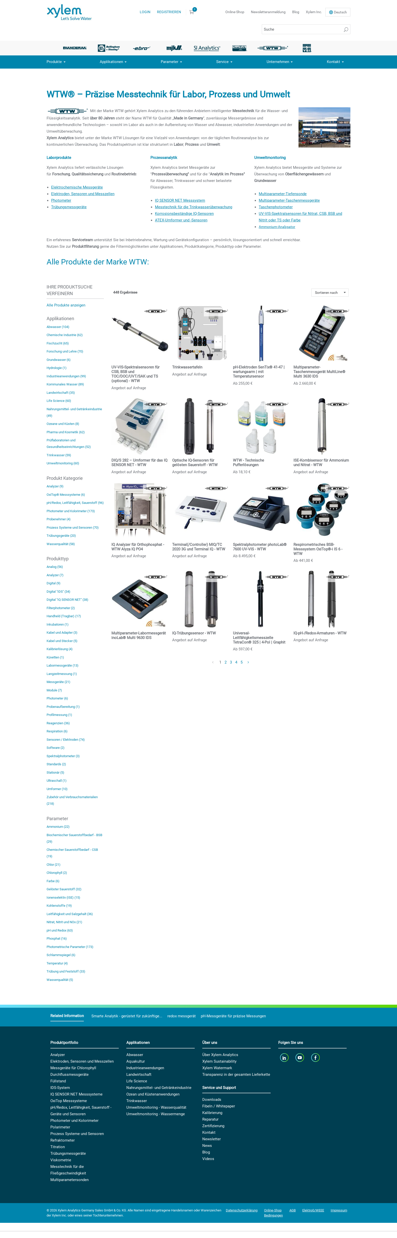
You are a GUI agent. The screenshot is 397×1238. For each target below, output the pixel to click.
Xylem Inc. (314, 12)
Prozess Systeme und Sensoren (77, 1133)
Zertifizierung (213, 1126)
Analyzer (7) (55, 575)
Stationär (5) (55, 772)
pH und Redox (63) (60, 930)
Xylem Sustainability (219, 1061)
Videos (208, 1159)
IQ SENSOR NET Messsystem (180, 200)
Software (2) (56, 748)
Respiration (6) (57, 731)
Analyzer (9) (55, 486)
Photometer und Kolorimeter (74, 1120)
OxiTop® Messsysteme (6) (66, 495)
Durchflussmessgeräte (69, 1074)
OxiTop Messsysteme (68, 1101)
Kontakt (333, 61)
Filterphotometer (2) (61, 608)
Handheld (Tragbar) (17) (64, 616)
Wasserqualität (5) (60, 980)
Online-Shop (234, 12)
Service (222, 61)
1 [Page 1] (220, 662)
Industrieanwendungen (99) (66, 376)
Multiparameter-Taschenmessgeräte (289, 200)
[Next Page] (248, 662)
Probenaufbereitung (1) (63, 707)
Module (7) (54, 690)
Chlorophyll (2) (57, 873)
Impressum (339, 1210)
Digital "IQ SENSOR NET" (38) (67, 600)
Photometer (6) (57, 698)
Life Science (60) (59, 401)
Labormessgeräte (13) (62, 665)
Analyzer (57, 1055)
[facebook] (315, 1058)
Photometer (61, 200)
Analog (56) (55, 567)
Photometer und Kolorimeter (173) (71, 511)
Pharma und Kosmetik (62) (66, 432)
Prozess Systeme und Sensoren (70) (73, 527)
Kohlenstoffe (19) (59, 905)
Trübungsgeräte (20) (61, 536)
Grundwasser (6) (59, 360)
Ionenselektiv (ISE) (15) (63, 897)
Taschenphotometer (276, 207)
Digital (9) (54, 583)
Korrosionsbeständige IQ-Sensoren (184, 213)
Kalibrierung (212, 1112)
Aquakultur (135, 1061)
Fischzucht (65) (58, 343)
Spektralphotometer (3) (63, 756)
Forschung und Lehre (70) (65, 351)
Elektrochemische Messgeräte (77, 187)
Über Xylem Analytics (220, 1055)
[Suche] (306, 29)
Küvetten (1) (55, 657)
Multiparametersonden (69, 1180)
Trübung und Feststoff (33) (66, 971)
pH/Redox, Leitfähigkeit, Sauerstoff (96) (75, 503)
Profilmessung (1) (59, 715)
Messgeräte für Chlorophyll (73, 1068)
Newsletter (211, 1139)
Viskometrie (60, 1160)
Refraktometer (62, 1140)
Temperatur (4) (57, 963)
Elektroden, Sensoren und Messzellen (82, 194)
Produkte (54, 61)
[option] (76, 48)
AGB (292, 1210)
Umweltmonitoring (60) (63, 463)
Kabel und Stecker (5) (62, 641)
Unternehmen (278, 61)
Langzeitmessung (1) (62, 674)
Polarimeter (60, 1127)
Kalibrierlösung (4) (60, 649)
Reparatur (210, 1119)
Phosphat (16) (57, 938)
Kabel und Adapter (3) (62, 632)
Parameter (169, 61)
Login (145, 12)
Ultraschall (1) (57, 780)
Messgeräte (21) (58, 682)
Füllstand (58, 1081)
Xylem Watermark (217, 1068)
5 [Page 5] (242, 662)
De (340, 12)
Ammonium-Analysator (277, 227)
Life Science (136, 1081)
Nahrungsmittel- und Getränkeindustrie (158, 1087)
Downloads (211, 1099)
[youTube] (300, 1058)
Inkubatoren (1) (58, 624)
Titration (57, 1147)
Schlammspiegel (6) (61, 955)
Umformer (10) (57, 789)
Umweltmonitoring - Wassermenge (155, 1114)
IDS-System (60, 1087)
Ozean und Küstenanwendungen (153, 1094)
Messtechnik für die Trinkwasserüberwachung (193, 207)
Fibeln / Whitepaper (218, 1106)
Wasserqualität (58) (61, 544)
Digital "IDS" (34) (58, 591)
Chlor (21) (54, 864)
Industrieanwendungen (145, 1068)
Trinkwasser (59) (59, 455)
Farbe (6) (53, 881)
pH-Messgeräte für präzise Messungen (233, 1016)
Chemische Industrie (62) (65, 335)
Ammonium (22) (58, 827)
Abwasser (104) (58, 327)
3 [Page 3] (231, 662)
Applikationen (111, 61)
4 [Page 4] (236, 662)
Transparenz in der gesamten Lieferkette (236, 1074)
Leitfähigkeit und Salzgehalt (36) (70, 914)
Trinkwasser (136, 1101)
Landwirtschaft (138, 1074)
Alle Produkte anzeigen (66, 305)
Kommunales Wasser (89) (65, 384)
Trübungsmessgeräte (69, 207)
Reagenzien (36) (58, 723)
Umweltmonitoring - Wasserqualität (156, 1107)
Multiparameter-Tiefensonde (283, 194)
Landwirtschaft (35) (61, 393)
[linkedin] (284, 1058)
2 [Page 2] (226, 662)
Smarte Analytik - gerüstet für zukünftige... (126, 1016)
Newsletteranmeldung (268, 12)
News (207, 1145)
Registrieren (169, 12)
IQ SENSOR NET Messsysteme (76, 1094)
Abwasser (134, 1055)
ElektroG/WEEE (313, 1210)
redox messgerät (181, 1016)
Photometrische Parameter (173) (70, 947)
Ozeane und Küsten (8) (63, 424)
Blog (295, 12)
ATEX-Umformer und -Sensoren (181, 220)
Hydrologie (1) (57, 368)
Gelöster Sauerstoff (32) (64, 889)
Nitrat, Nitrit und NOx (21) (64, 922)
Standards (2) (56, 764)
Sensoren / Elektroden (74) (66, 739)
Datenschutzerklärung (241, 1210)
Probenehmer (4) (59, 519)
